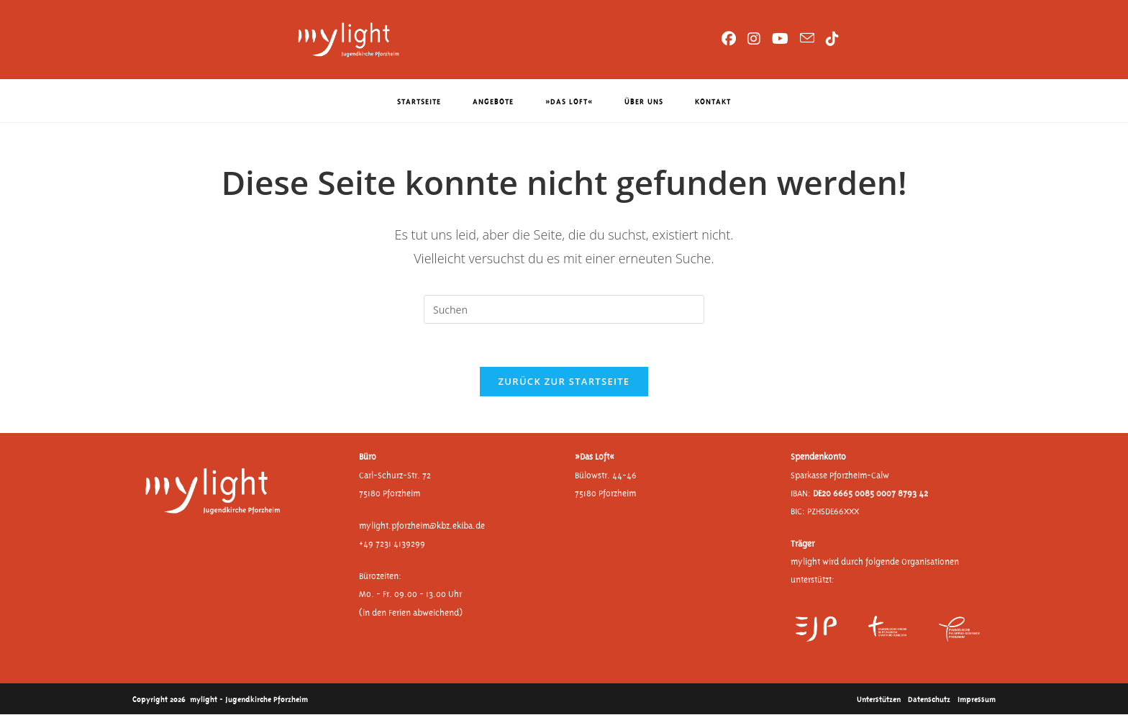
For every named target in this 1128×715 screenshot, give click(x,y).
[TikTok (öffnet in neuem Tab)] (832, 39)
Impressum (977, 699)
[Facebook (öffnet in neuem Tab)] (729, 39)
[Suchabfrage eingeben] (564, 309)
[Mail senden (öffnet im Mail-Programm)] (807, 38)
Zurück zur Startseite (564, 381)
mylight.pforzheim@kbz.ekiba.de (422, 526)
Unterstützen (879, 699)
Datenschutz (929, 699)
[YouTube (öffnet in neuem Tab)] (780, 39)
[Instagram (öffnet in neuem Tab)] (754, 39)
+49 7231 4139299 (392, 544)
